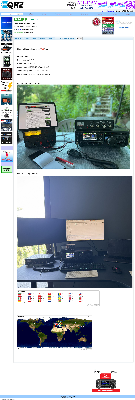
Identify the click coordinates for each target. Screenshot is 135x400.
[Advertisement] (47, 380)
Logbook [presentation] (34, 38)
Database (30, 14)
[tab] (18, 38)
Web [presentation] (42, 38)
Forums (57, 14)
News (44, 14)
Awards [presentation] (50, 38)
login (102, 11)
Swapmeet (84, 14)
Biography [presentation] (18, 38)
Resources (100, 14)
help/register (110, 11)
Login (128, 14)
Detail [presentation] (26, 38)
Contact (114, 14)
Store (70, 14)
